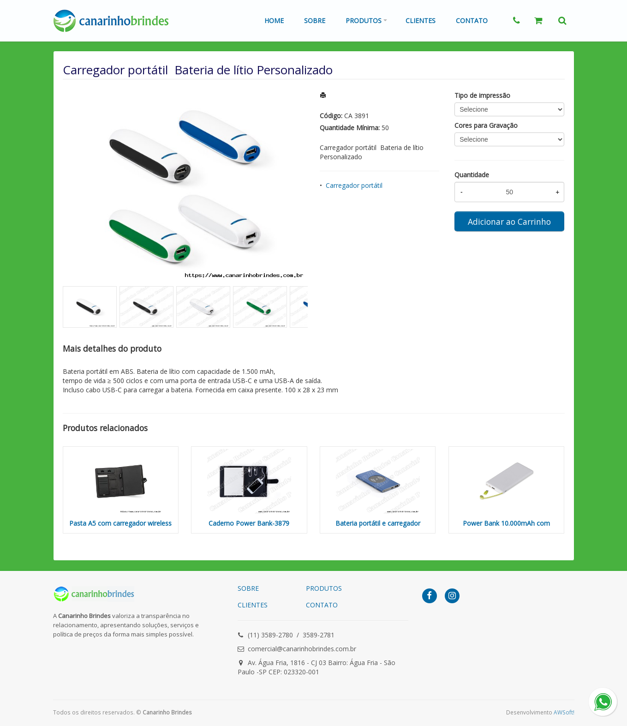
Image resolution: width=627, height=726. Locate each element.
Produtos (364, 20)
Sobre (314, 20)
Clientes (421, 20)
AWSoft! (564, 712)
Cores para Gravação (486, 125)
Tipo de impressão (482, 95)
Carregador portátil (354, 185)
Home (274, 20)
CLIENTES (253, 604)
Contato (472, 20)
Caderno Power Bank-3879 (249, 523)
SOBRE (248, 588)
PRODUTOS (324, 588)
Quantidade (471, 174)
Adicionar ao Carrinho (509, 221)
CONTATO (322, 604)
